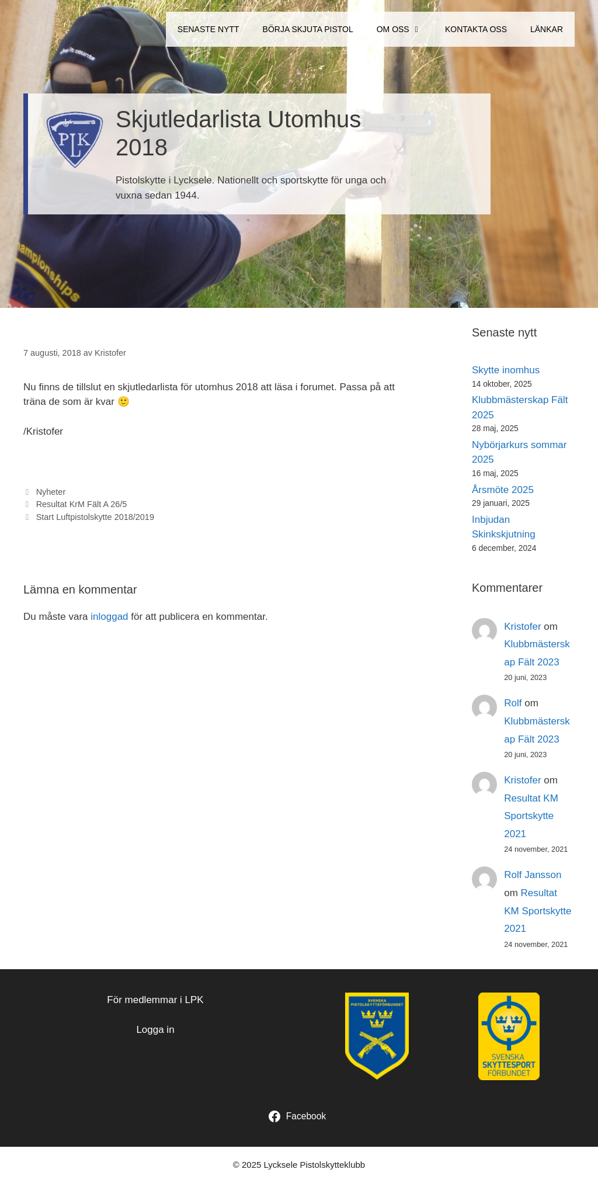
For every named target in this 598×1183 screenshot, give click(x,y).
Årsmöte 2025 (503, 489)
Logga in (155, 1029)
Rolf (512, 703)
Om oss (405, 29)
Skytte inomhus (506, 370)
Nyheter (51, 492)
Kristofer (522, 626)
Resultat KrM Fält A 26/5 (81, 504)
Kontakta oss (476, 29)
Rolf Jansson (532, 874)
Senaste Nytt (208, 29)
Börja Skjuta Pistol (308, 29)
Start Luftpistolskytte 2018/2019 (95, 517)
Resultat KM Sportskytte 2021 (531, 816)
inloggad (109, 616)
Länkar (546, 29)
